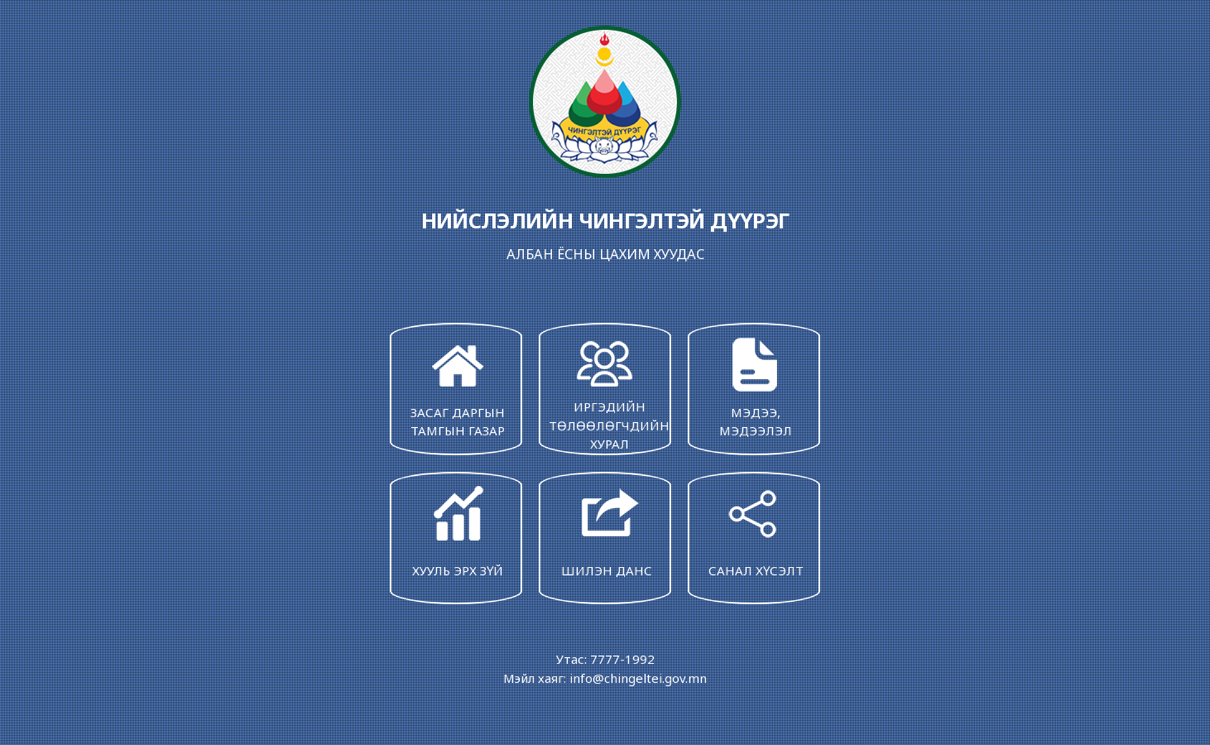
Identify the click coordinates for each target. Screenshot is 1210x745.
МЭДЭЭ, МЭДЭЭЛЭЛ (756, 386)
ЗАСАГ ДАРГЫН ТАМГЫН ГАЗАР (458, 386)
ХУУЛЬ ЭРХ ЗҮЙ (458, 530)
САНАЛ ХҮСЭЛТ (756, 530)
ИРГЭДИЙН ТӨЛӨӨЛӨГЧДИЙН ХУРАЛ (609, 392)
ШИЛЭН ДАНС (607, 530)
